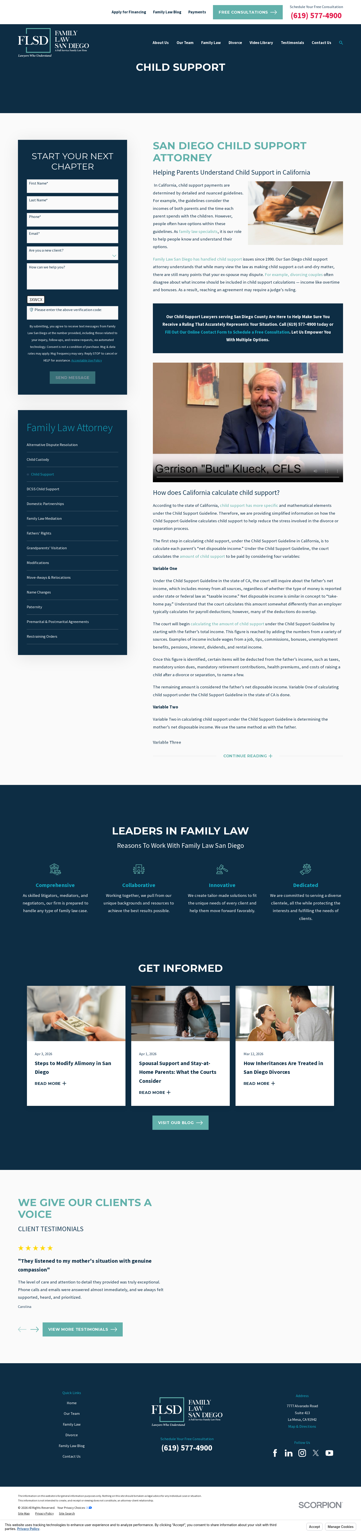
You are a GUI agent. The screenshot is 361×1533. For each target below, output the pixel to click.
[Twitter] (316, 1462)
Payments (197, 12)
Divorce (71, 1444)
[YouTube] (329, 1462)
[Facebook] (275, 1462)
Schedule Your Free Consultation (316, 6)
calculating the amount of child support (227, 623)
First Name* (38, 183)
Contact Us (72, 1466)
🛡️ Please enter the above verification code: (65, 310)
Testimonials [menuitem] (292, 42)
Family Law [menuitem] (211, 42)
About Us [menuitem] (161, 42)
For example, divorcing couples (294, 274)
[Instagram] (302, 1462)
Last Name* (38, 200)
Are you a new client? (46, 250)
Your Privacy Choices (74, 1517)
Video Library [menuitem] (261, 42)
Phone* (35, 216)
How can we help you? (47, 267)
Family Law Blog (167, 12)
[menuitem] (72, 445)
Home (72, 1412)
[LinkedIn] (288, 1462)
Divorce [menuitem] (235, 42)
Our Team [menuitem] (185, 42)
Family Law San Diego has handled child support (197, 259)
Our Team (72, 1423)
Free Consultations (248, 12)
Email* (34, 233)
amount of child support (202, 556)
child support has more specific (249, 505)
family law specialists (198, 231)
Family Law (72, 1434)
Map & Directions (302, 1436)
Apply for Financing (129, 12)
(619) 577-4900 (316, 15)
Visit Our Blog (180, 1122)
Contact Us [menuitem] (321, 42)
